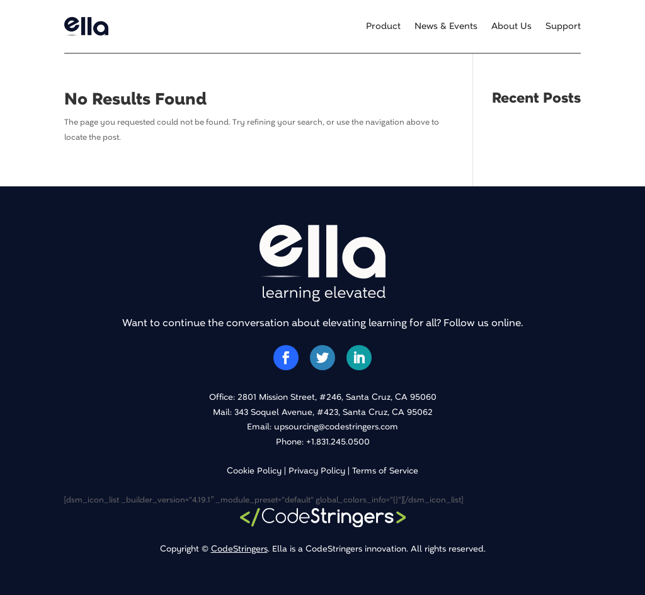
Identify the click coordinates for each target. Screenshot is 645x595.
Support (563, 26)
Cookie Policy (254, 471)
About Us (511, 26)
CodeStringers (239, 549)
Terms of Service (385, 471)
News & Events (445, 26)
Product (383, 26)
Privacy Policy (316, 471)
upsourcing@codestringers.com (336, 427)
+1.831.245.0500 (338, 442)
